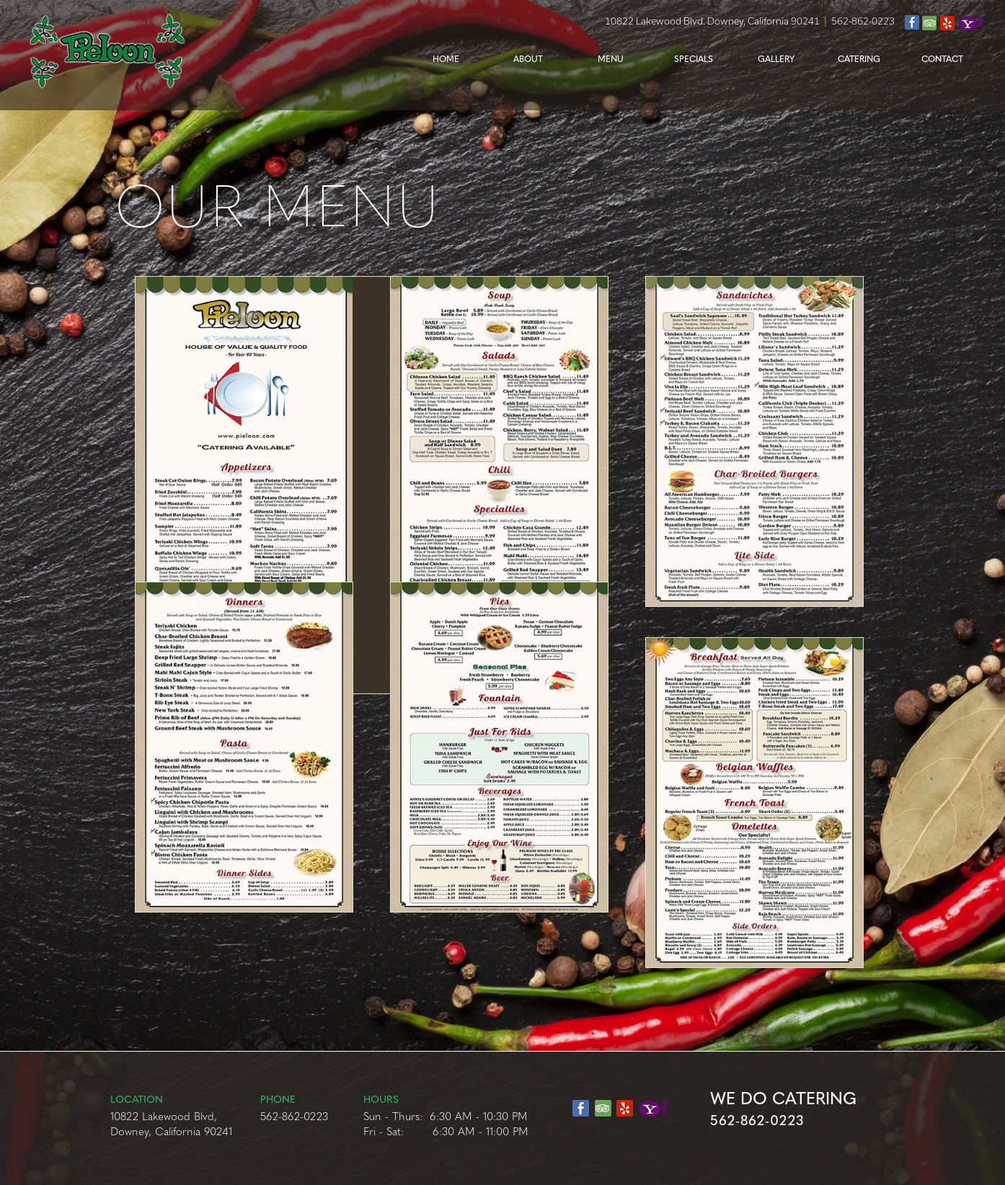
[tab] (272, 485)
